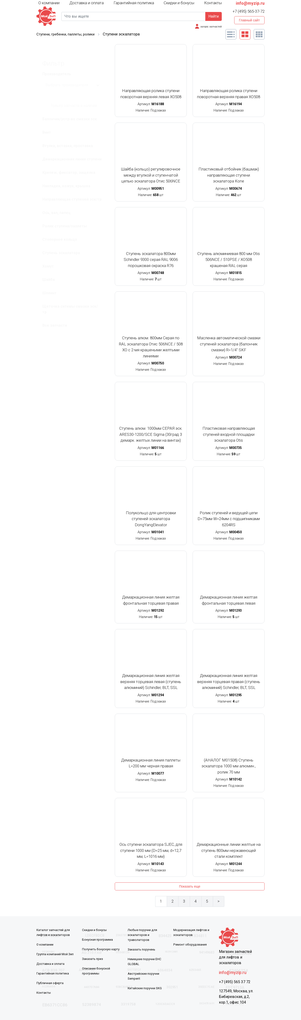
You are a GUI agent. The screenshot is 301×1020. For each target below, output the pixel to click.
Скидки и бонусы (179, 2)
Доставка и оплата (86, 2)
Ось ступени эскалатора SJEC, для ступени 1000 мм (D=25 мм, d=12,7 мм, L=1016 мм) (150, 850)
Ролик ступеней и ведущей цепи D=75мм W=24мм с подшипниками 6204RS (229, 518)
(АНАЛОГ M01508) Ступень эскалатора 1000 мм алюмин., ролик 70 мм (229, 766)
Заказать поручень (143, 949)
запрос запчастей (210, 26)
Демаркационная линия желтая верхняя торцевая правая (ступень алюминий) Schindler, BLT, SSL (228, 681)
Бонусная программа (98, 939)
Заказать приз (93, 959)
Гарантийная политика (134, 2)
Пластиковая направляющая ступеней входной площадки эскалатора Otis (228, 434)
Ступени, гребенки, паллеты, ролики (68, 34)
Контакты (213, 2)
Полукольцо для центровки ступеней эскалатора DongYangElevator (151, 518)
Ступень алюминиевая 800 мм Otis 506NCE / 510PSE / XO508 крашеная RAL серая (228, 259)
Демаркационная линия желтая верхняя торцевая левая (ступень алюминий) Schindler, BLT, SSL (150, 681)
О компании (48, 2)
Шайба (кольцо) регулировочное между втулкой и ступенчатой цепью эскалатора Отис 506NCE (150, 175)
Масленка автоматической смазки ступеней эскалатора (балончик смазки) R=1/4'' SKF (228, 344)
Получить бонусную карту (102, 949)
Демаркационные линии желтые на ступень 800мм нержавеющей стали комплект (229, 850)
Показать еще (189, 886)
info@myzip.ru (250, 3)
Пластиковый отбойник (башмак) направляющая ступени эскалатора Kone (228, 175)
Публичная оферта (51, 983)
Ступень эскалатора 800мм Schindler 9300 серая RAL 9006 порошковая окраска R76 (151, 259)
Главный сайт (249, 20)
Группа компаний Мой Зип (56, 954)
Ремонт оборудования (190, 944)
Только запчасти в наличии (69, 94)
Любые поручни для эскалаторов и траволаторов (143, 935)
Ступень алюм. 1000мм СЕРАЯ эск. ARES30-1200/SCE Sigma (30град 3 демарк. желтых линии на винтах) (150, 434)
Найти (213, 16)
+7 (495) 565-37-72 (249, 11)
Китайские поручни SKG (146, 988)
